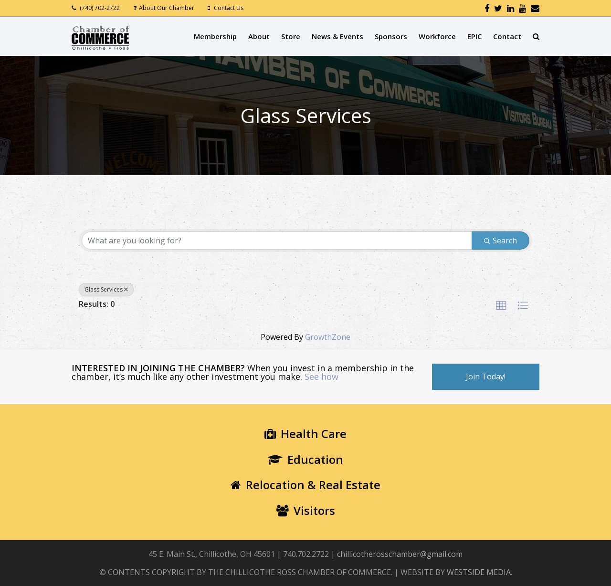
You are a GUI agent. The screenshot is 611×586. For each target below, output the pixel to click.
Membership (215, 36)
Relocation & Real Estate (305, 484)
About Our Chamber (166, 8)
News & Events (337, 36)
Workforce (437, 36)
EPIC (474, 36)
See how (321, 376)
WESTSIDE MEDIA (479, 572)
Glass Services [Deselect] (106, 289)
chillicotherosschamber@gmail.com (400, 554)
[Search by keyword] (277, 240)
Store (290, 36)
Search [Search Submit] (500, 240)
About (259, 36)
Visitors (305, 510)
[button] (501, 305)
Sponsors (391, 36)
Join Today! (486, 376)
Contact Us (228, 8)
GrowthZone (327, 337)
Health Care (305, 433)
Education (305, 459)
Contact (507, 36)
